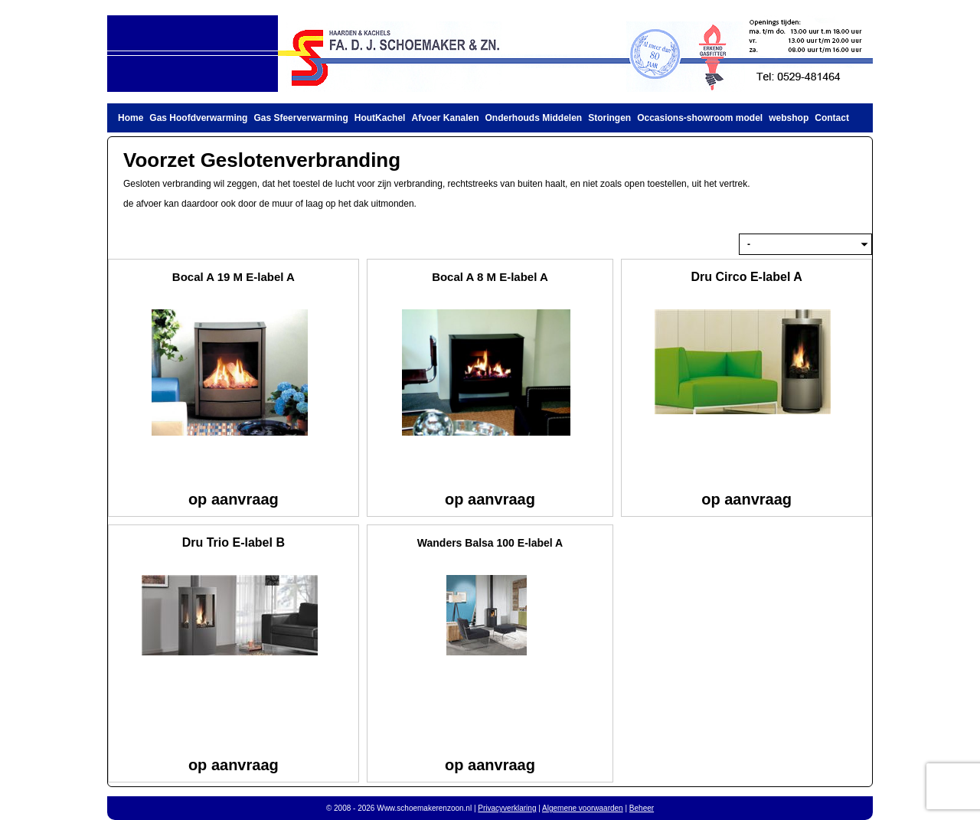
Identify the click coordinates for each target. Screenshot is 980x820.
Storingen (609, 118)
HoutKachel (380, 118)
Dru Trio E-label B (233, 542)
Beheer (641, 808)
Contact (832, 118)
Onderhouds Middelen (534, 118)
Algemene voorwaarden (582, 808)
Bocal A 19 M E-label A (233, 276)
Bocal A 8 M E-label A (490, 276)
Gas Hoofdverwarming (198, 118)
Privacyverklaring (507, 808)
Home (130, 118)
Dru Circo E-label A (746, 276)
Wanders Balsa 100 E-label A (490, 543)
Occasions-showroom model (700, 118)
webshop (788, 118)
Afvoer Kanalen (445, 118)
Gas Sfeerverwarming (300, 118)
